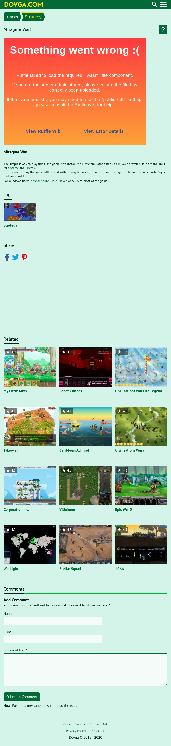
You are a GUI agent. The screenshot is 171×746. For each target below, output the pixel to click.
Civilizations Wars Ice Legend (138, 390)
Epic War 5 (123, 509)
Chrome (13, 168)
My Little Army (15, 390)
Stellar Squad (70, 568)
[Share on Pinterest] (25, 257)
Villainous (67, 509)
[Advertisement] (85, 301)
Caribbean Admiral (74, 450)
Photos (94, 724)
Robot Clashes (70, 390)
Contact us (97, 730)
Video (67, 724)
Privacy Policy (76, 730)
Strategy (33, 17)
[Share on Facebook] (8, 257)
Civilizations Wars (129, 450)
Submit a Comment (21, 696)
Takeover (11, 450)
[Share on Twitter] (16, 257)
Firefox (30, 168)
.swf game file (121, 172)
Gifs (106, 724)
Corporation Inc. (16, 509)
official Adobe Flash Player (49, 181)
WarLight (11, 568)
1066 (119, 568)
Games (12, 16)
